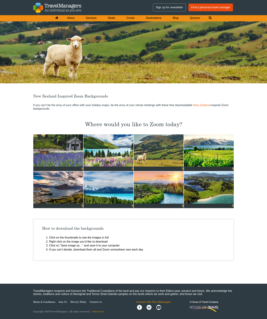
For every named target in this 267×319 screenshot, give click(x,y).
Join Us (62, 301)
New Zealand (201, 105)
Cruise (130, 17)
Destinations (154, 17)
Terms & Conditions (44, 301)
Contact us (96, 301)
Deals (111, 17)
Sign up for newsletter (169, 7)
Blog (175, 17)
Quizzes (195, 17)
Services (91, 17)
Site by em (98, 311)
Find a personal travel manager (210, 7)
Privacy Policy (78, 301)
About (70, 17)
